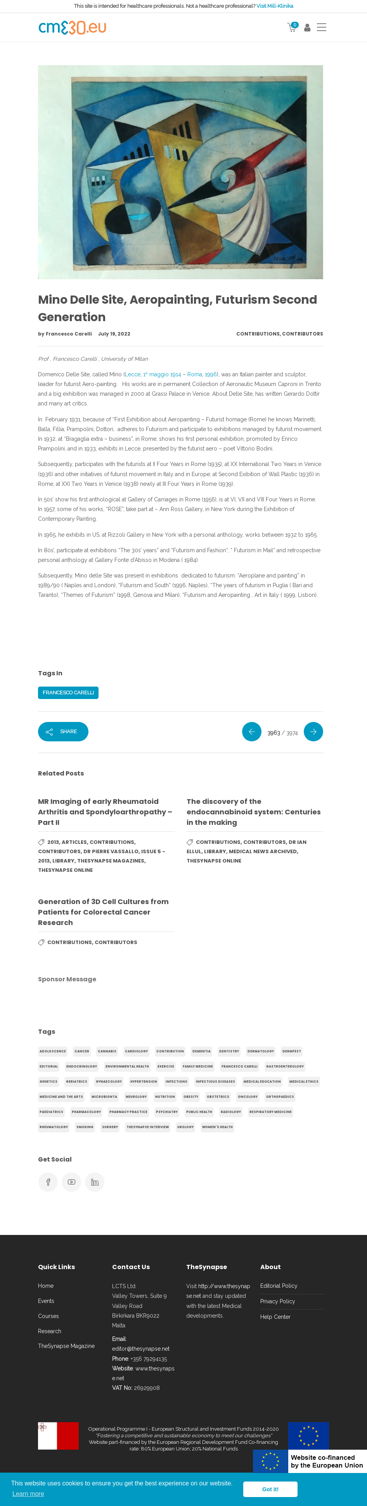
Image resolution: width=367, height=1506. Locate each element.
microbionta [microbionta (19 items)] (104, 1097)
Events (46, 1301)
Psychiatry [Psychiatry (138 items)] (167, 1112)
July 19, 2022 (114, 333)
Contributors (302, 333)
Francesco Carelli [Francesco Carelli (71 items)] (240, 1066)
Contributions (258, 333)
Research (49, 1331)
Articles (74, 842)
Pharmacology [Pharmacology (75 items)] (86, 1112)
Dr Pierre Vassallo (110, 851)
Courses (48, 1316)
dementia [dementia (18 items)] (201, 1051)
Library (63, 860)
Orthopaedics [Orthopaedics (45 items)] (280, 1097)
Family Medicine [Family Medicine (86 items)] (198, 1066)
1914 (175, 374)
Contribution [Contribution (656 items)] (170, 1051)
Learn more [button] (28, 1493)
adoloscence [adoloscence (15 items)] (53, 1051)
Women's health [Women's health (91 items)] (217, 1127)
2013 (53, 842)
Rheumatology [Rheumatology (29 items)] (54, 1127)
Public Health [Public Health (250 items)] (199, 1112)
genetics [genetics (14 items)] (48, 1082)
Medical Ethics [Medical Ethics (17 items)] (304, 1082)
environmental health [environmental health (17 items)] (127, 1066)
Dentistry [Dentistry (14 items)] (229, 1051)
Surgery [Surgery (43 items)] (110, 1127)
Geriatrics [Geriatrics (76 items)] (76, 1082)
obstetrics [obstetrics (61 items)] (218, 1097)
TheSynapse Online (65, 870)
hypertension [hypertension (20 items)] (143, 1082)
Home (46, 1286)
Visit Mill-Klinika (274, 6)
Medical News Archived (263, 851)
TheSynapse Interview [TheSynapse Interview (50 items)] (147, 1127)
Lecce (132, 374)
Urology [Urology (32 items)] (185, 1127)
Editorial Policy (279, 1286)
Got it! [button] (270, 1489)
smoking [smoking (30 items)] (84, 1127)
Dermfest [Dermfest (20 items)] (291, 1051)
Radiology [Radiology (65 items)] (231, 1112)
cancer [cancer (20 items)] (81, 1051)
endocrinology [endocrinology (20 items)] (81, 1066)
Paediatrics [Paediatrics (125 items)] (51, 1112)
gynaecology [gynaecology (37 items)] (109, 1082)
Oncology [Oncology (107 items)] (248, 1097)
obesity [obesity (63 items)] (191, 1097)
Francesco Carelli (69, 333)
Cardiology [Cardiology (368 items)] (136, 1051)
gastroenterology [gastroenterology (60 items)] (285, 1066)
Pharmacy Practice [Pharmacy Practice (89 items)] (128, 1112)
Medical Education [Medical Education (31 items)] (262, 1082)
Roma (194, 374)
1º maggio (156, 374)
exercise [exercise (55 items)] (166, 1066)
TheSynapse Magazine (66, 1346)
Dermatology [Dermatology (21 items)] (261, 1051)
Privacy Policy (277, 1301)
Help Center (275, 1317)
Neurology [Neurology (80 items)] (136, 1097)
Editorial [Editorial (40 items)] (49, 1066)
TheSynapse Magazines (110, 860)
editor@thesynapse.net (141, 1349)
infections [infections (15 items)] (176, 1082)
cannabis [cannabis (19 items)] (107, 1051)
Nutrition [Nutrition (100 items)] (165, 1097)
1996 (211, 374)
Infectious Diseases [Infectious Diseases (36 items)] (215, 1082)
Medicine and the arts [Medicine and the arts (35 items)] (61, 1097)
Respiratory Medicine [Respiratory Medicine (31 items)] (270, 1112)
